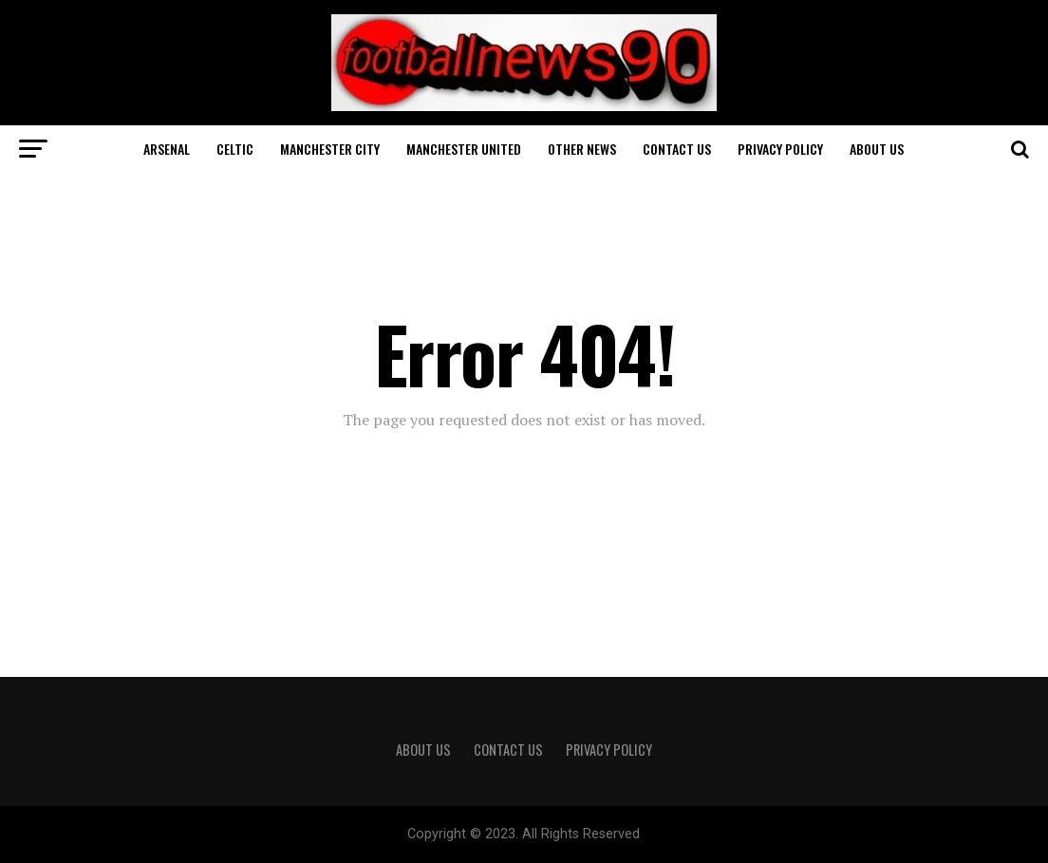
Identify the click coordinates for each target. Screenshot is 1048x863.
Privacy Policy (780, 149)
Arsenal (166, 149)
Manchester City (330, 149)
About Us (877, 149)
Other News (582, 149)
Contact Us (677, 149)
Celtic (234, 149)
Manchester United (463, 149)
